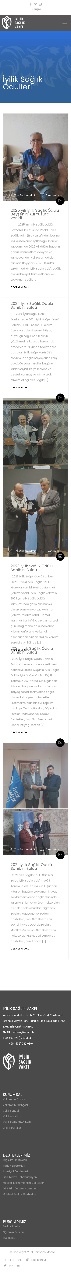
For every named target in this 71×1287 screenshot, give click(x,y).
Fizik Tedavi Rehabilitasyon (20, 1177)
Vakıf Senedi (11, 1111)
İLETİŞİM (36, 9)
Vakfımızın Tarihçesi (15, 1105)
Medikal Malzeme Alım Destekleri (23, 1183)
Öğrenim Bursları (13, 1232)
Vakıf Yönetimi (12, 1116)
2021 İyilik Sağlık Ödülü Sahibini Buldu (31, 866)
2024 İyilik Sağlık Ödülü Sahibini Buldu (32, 305)
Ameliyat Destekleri (15, 1171)
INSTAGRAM (38, 1260)
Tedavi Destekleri (14, 1166)
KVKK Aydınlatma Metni (17, 1122)
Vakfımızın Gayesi (14, 1099)
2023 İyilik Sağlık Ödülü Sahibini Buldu (32, 568)
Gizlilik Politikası (12, 1128)
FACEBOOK (16, 1260)
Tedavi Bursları (12, 1226)
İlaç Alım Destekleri (15, 1160)
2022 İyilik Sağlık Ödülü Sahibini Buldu (32, 650)
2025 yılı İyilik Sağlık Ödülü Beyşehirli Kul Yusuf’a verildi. (35, 214)
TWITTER (14, 1265)
